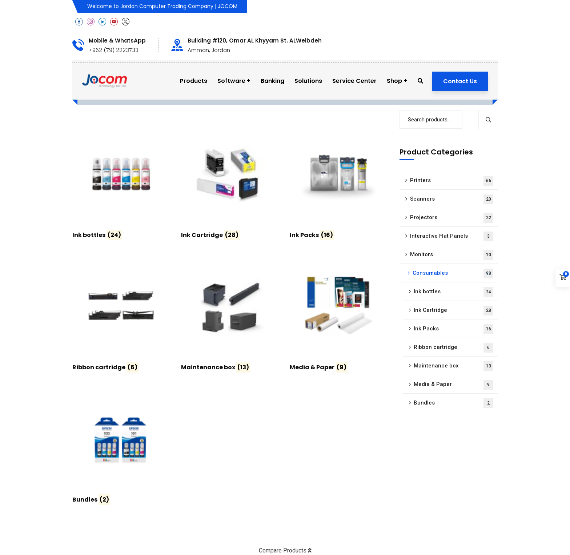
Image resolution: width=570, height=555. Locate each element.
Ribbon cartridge (453, 348)
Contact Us (460, 81)
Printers (451, 181)
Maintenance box (453, 366)
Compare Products (285, 550)
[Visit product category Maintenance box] (230, 315)
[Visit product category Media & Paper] (339, 315)
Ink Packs (453, 329)
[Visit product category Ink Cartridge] (230, 183)
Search (488, 119)
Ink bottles (453, 292)
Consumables (453, 273)
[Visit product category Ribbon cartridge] (121, 315)
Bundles (453, 403)
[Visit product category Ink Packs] (339, 183)
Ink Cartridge (453, 310)
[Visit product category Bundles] (121, 448)
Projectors (451, 218)
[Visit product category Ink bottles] (121, 183)
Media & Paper (453, 385)
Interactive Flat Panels (451, 236)
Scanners (451, 199)
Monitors (451, 255)
